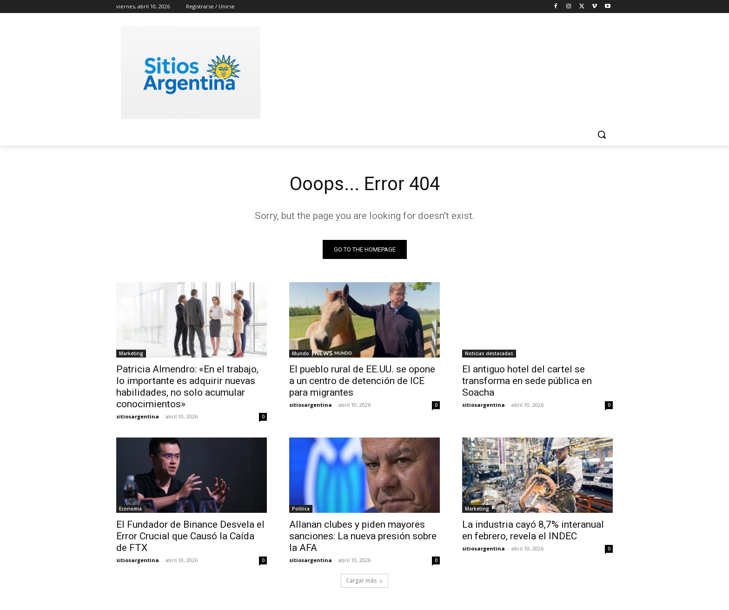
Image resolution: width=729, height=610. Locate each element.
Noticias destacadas (489, 353)
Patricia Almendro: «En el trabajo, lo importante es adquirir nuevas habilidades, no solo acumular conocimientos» (187, 387)
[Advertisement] (434, 71)
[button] (601, 134)
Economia (130, 508)
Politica (301, 508)
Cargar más (364, 580)
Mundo (300, 353)
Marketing (131, 353)
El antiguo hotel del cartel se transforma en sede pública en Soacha (527, 381)
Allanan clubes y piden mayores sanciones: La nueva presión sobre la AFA (363, 536)
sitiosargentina (137, 416)
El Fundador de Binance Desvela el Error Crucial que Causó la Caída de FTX (190, 536)
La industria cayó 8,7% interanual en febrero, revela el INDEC (533, 530)
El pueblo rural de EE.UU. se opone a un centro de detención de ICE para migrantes (362, 381)
